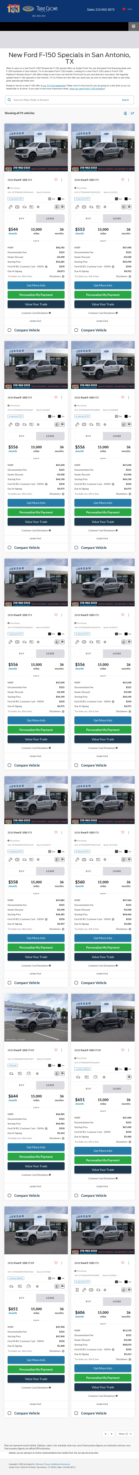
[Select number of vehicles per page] (125, 1434)
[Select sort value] (131, 113)
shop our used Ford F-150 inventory (87, 88)
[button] (64, 147)
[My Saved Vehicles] (126, 9)
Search (125, 100)
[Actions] (62, 180)
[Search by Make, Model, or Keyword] (66, 100)
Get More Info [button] (36, 285)
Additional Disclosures (61, 1464)
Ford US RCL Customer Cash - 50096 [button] (28, 266)
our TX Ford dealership (54, 85)
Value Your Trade (36, 304)
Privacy (47, 1464)
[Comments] (57, 207)
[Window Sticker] (62, 207)
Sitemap (39, 1464)
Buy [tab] (22, 218)
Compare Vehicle (27, 330)
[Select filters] (125, 113)
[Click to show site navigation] (133, 26)
